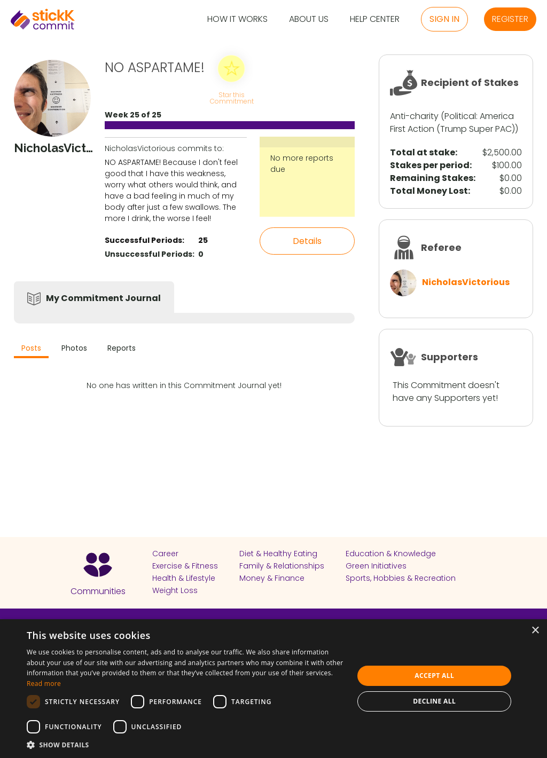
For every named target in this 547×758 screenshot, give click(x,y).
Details (307, 241)
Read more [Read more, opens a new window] (44, 683)
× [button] (535, 631)
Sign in (444, 19)
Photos (74, 348)
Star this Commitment (231, 97)
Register (510, 19)
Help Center (375, 19)
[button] (185, 744)
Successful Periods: (144, 240)
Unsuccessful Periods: (149, 254)
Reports (121, 348)
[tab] (31, 349)
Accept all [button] (434, 675)
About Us (309, 19)
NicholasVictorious (466, 282)
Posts (31, 348)
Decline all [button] (434, 701)
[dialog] (273, 688)
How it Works (237, 19)
